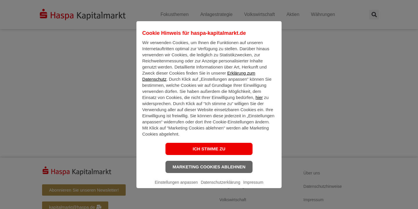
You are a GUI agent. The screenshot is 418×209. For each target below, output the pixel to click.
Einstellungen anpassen (176, 187)
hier (259, 102)
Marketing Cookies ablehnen (208, 171)
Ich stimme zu (209, 153)
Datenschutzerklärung (220, 187)
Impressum (253, 187)
